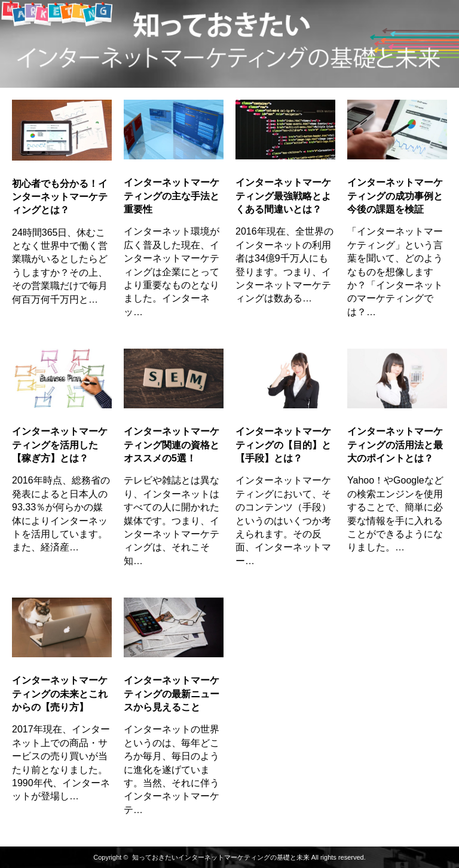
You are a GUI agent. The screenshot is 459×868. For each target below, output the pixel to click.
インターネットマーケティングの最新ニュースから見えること (171, 693)
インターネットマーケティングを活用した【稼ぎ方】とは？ (60, 444)
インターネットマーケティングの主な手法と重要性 (171, 195)
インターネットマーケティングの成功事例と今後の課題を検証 (395, 195)
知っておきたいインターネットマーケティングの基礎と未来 (221, 857)
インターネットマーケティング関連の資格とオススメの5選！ (171, 444)
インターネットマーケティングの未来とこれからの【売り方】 (60, 693)
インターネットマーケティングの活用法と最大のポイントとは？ (395, 444)
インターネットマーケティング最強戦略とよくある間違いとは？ (283, 195)
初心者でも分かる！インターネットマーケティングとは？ (60, 197)
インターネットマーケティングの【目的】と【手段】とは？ (283, 444)
